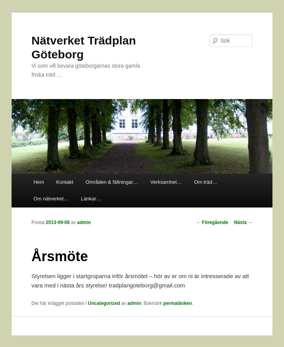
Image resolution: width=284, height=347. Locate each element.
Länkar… (91, 199)
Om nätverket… (50, 199)
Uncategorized (104, 303)
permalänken (177, 303)
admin (84, 222)
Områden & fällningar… (112, 182)
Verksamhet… (166, 182)
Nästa (243, 222)
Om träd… (205, 182)
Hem (38, 182)
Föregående (212, 222)
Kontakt (64, 182)
